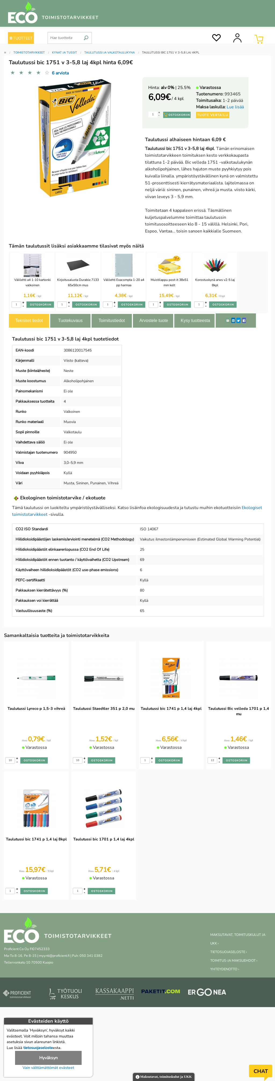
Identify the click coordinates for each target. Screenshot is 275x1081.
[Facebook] (244, 320)
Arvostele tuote (153, 320)
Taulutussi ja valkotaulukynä (109, 53)
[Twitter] (238, 320)
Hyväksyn (48, 1058)
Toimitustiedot (112, 320)
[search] (86, 36)
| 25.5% (176, 88)
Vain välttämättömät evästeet (48, 1067)
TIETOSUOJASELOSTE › (228, 952)
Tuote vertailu (212, 115)
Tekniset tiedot (29, 320)
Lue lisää (235, 107)
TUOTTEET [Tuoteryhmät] (21, 38)
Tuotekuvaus (70, 320)
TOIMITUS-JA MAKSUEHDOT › (233, 960)
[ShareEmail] (228, 320)
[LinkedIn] (233, 320)
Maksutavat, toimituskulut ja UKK (164, 1077)
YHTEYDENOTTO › (224, 969)
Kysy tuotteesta (195, 320)
